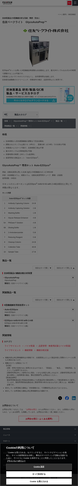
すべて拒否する (39, 474)
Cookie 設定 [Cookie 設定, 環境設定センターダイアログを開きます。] (39, 467)
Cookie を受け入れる (39, 482)
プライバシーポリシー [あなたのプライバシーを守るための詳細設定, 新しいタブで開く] (16, 461)
